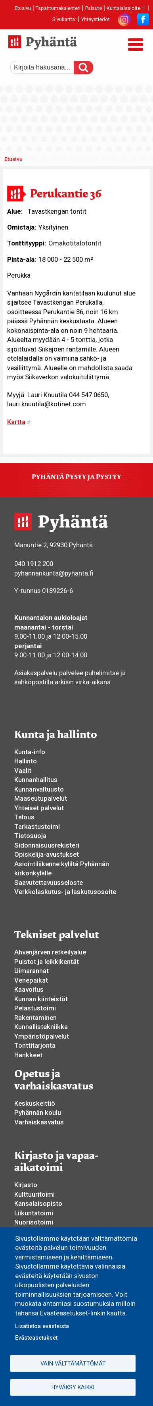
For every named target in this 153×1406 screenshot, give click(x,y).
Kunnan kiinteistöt (41, 999)
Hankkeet (28, 1055)
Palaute (93, 8)
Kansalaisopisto (38, 1203)
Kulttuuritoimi (34, 1194)
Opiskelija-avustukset (46, 854)
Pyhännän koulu (37, 1112)
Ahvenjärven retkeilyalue (50, 952)
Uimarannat (31, 971)
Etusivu (23, 8)
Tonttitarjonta (34, 1045)
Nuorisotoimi (33, 1222)
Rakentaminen (35, 1018)
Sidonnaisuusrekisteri (46, 845)
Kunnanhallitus (35, 780)
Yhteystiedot (95, 19)
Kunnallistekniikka (41, 1027)
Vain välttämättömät (73, 1363)
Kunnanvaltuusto (39, 789)
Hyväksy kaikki (73, 1387)
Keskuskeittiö (34, 1103)
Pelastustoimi (35, 1008)
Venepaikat (31, 980)
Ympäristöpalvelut (41, 1036)
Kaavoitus (29, 989)
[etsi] (48, 67)
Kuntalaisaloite (126, 8)
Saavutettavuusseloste (48, 882)
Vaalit (22, 770)
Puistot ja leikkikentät (46, 962)
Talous (24, 817)
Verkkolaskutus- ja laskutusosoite (65, 892)
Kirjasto (25, 1185)
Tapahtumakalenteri (58, 8)
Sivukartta (63, 19)
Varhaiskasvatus (39, 1122)
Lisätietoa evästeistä (42, 1326)
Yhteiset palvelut (39, 808)
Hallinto (25, 761)
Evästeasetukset (36, 1338)
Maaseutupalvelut (40, 798)
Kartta (19, 422)
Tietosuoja (30, 836)
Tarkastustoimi (37, 826)
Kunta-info (29, 752)
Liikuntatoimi (33, 1213)
